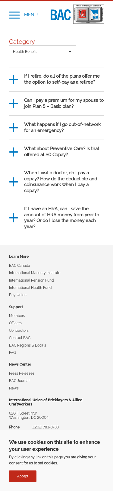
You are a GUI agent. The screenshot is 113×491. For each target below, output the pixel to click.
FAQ (12, 352)
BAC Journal (19, 381)
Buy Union (18, 295)
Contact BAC (19, 338)
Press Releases (21, 373)
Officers (15, 323)
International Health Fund (30, 288)
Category (22, 41)
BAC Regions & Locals (27, 345)
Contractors (19, 330)
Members (17, 316)
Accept (22, 476)
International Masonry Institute (34, 273)
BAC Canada (19, 265)
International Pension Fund (31, 280)
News (14, 388)
